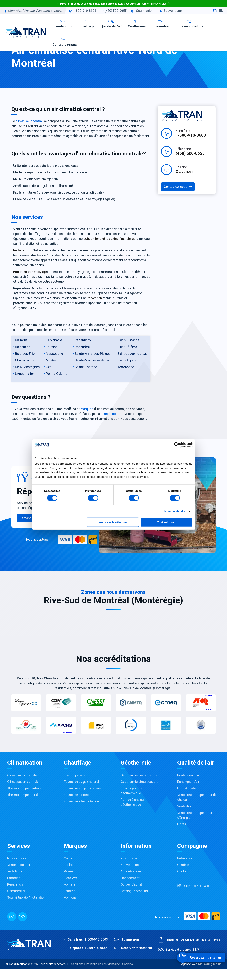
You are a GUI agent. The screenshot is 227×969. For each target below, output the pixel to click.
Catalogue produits (134, 891)
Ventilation (185, 806)
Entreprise (184, 858)
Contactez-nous (64, 42)
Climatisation (62, 24)
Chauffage (86, 24)
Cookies (127, 964)
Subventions (170, 11)
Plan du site (75, 964)
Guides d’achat (131, 884)
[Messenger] (22, 916)
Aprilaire (69, 884)
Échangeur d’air (188, 782)
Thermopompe (74, 775)
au (189, 940)
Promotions (129, 858)
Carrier (68, 858)
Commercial (16, 891)
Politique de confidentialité (103, 964)
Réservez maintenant (133, 948)
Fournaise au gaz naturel (81, 782)
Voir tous (70, 897)
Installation (15, 871)
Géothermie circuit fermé (139, 775)
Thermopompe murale (23, 795)
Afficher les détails (173, 511)
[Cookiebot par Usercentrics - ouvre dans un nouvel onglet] (177, 444)
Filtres (181, 824)
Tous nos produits (189, 24)
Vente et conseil (19, 865)
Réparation (15, 884)
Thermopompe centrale (24, 788)
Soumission (142, 11)
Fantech (69, 891)
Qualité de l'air (111, 24)
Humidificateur (188, 788)
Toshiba (69, 865)
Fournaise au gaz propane (82, 788)
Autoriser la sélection (113, 522)
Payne (68, 871)
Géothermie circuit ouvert (139, 782)
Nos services (16, 858)
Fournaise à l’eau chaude (81, 801)
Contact (183, 871)
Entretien (13, 878)
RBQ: (194, 886)
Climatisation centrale (23, 782)
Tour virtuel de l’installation (26, 897)
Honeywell (71, 878)
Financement (130, 878)
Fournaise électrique (78, 795)
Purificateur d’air (189, 775)
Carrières (184, 865)
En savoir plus (159, 3)
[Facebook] (11, 916)
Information (161, 24)
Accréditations (131, 871)
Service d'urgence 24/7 (178, 949)
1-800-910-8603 (82, 11)
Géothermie (137, 24)
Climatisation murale (22, 775)
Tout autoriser (166, 522)
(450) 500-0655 (113, 11)
